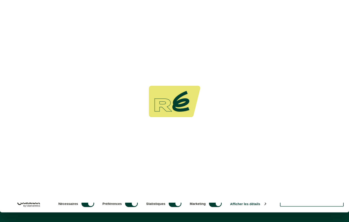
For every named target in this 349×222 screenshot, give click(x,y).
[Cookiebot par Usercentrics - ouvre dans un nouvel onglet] (28, 213)
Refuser (312, 210)
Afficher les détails (245, 213)
